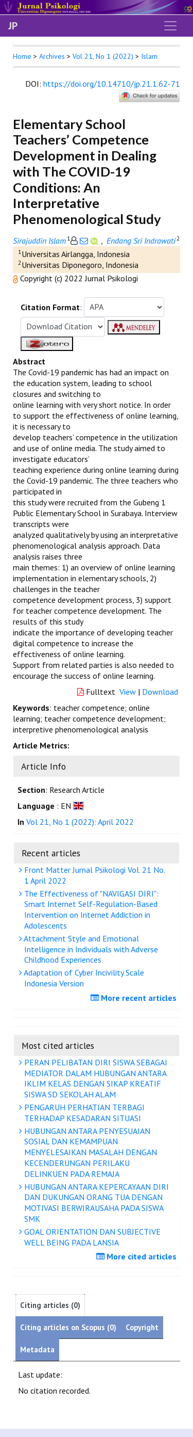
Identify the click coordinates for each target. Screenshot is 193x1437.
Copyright (142, 1327)
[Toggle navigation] (170, 25)
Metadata (37, 1349)
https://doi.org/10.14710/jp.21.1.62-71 (111, 83)
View (127, 691)
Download (160, 691)
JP (12, 26)
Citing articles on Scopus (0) (68, 1327)
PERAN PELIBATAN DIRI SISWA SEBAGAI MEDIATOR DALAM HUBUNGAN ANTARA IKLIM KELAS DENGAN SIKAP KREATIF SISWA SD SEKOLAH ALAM (94, 1078)
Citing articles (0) (50, 1305)
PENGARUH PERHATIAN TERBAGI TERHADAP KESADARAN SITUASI (83, 1112)
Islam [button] (149, 56)
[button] (16, 278)
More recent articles (135, 998)
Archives (52, 56)
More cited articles (138, 1256)
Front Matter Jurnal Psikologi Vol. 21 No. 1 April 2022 (93, 875)
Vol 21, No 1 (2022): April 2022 (80, 822)
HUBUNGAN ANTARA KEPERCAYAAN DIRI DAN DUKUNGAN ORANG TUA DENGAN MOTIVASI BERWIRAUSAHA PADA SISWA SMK (95, 1202)
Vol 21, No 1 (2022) (103, 56)
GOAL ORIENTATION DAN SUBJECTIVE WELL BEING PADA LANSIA (91, 1237)
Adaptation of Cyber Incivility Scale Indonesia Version (83, 977)
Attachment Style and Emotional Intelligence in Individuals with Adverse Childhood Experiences (90, 949)
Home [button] (22, 56)
